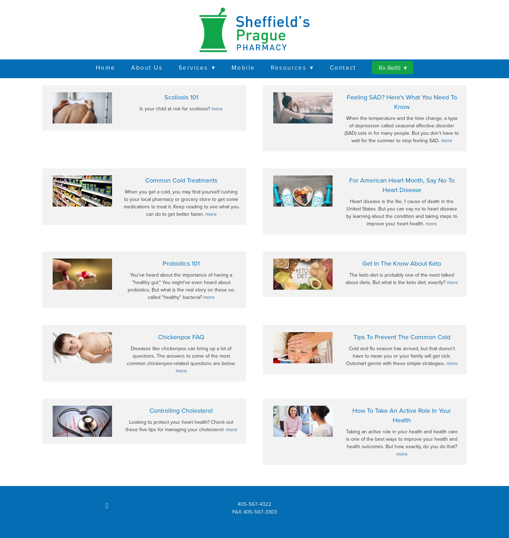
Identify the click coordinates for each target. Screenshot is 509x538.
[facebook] (107, 505)
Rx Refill (393, 67)
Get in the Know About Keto (401, 263)
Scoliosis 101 (181, 97)
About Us (147, 67)
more (217, 108)
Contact (343, 67)
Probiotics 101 (181, 263)
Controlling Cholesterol (181, 410)
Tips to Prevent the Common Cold (401, 336)
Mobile (243, 67)
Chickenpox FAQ (181, 336)
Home (106, 67)
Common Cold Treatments (181, 180)
